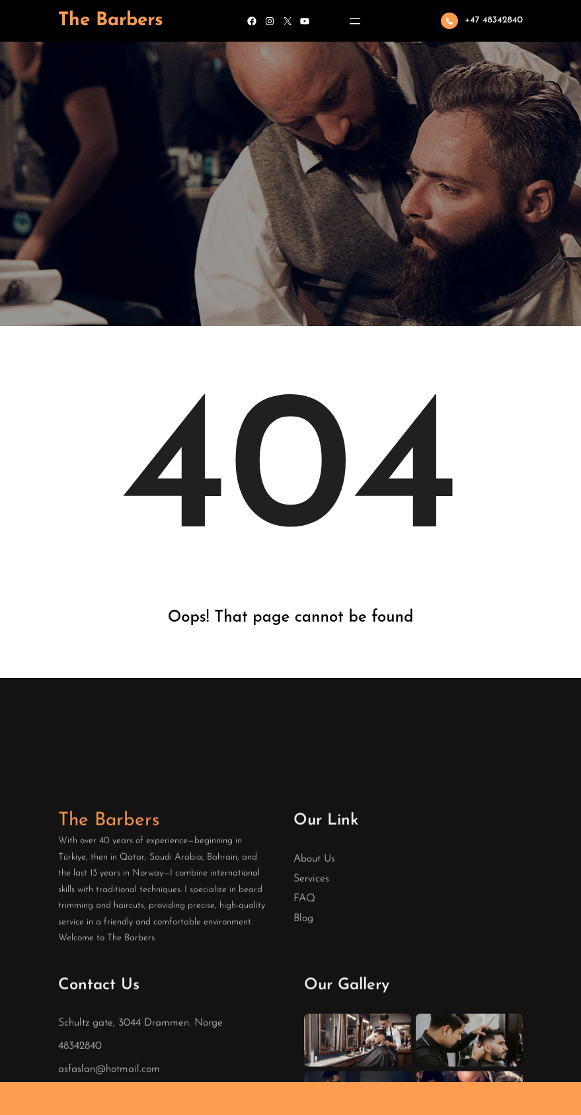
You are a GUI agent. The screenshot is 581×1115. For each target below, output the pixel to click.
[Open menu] (355, 21)
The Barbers (110, 20)
